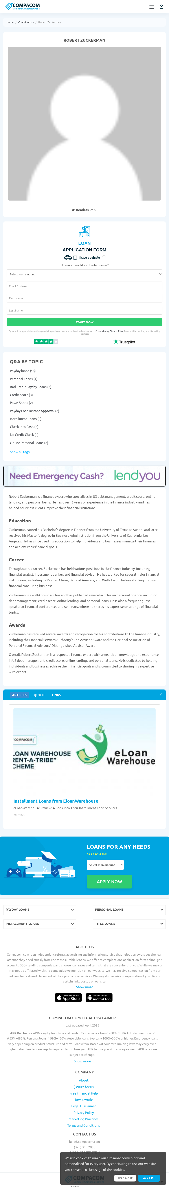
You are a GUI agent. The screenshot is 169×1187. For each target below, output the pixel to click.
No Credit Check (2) (24, 434)
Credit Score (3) (21, 395)
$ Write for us (83, 1076)
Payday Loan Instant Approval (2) (34, 411)
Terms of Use (116, 331)
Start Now (84, 322)
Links (54, 695)
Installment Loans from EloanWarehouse (55, 801)
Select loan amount (105, 864)
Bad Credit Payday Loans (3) (30, 387)
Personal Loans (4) (23, 379)
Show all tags (20, 452)
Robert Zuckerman (49, 22)
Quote (38, 695)
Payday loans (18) (23, 371)
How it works (84, 1089)
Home (10, 22)
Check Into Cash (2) (24, 426)
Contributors (26, 22)
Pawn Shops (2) (21, 402)
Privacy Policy (102, 331)
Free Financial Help (84, 1082)
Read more (123, 1178)
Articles (19, 695)
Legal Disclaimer (83, 1095)
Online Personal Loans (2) (29, 443)
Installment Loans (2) (25, 419)
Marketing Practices (84, 1108)
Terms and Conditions (83, 1114)
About (83, 1069)
